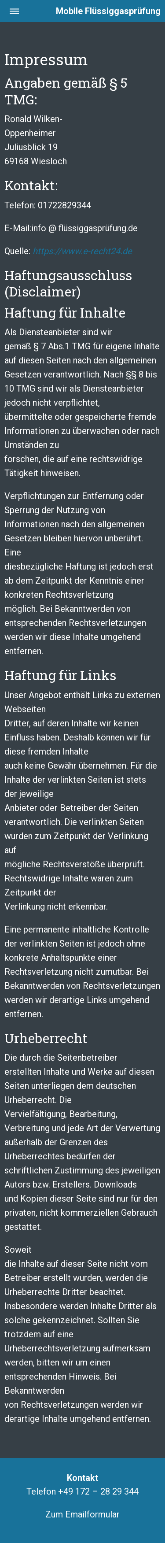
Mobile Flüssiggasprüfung (108, 11)
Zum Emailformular (82, 1514)
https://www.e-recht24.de (82, 251)
